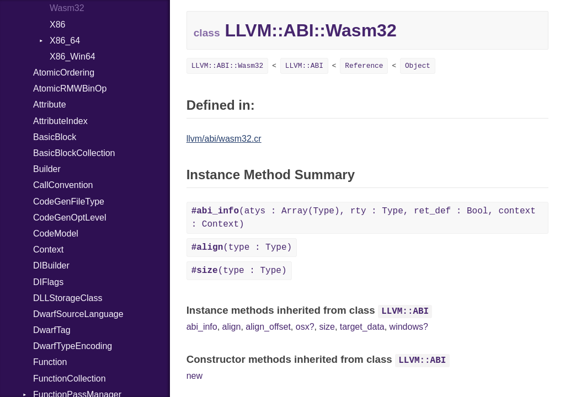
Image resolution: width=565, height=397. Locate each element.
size (326, 326)
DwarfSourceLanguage (78, 314)
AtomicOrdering (63, 72)
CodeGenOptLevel (69, 217)
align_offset (268, 326)
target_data (362, 326)
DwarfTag (52, 330)
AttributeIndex (60, 121)
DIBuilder (51, 265)
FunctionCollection (69, 378)
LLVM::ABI (304, 66)
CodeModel (55, 233)
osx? (305, 326)
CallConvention (63, 185)
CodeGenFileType (68, 201)
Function (50, 362)
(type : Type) (241, 248)
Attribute (49, 104)
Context (48, 249)
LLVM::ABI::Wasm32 (227, 66)
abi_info (201, 326)
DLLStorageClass (67, 298)
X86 (57, 24)
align (231, 326)
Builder (47, 169)
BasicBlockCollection (74, 153)
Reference (364, 66)
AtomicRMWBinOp (69, 88)
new (194, 375)
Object (417, 66)
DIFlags (48, 282)
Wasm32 (67, 8)
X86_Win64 (72, 56)
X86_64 (65, 40)
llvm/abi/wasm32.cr (224, 138)
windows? (409, 326)
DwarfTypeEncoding (72, 346)
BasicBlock (54, 137)
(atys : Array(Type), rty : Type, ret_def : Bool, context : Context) (363, 217)
